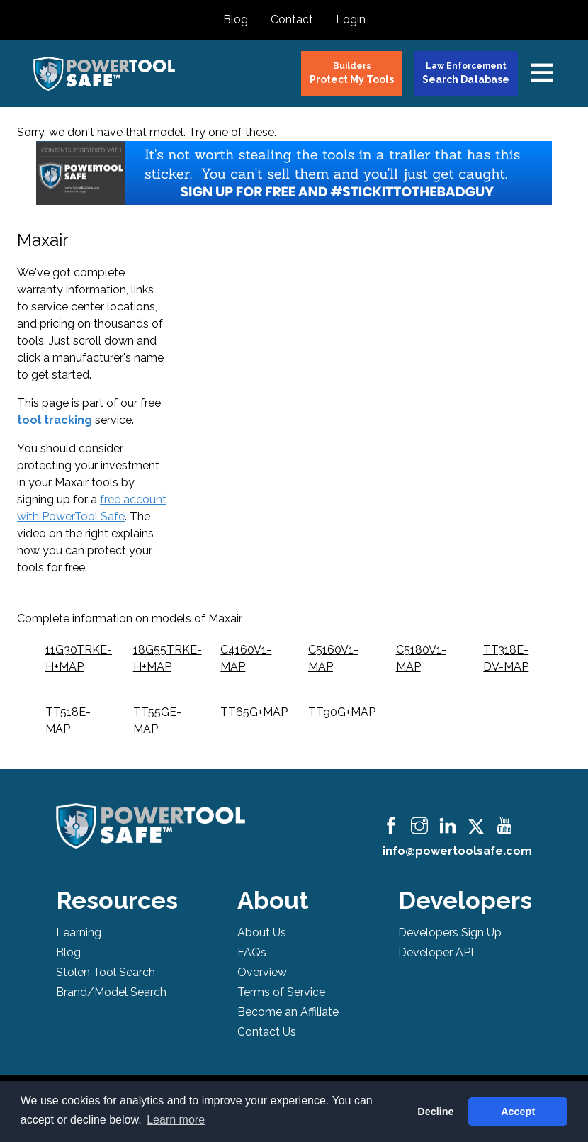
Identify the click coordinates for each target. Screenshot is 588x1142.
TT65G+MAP (254, 712)
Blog (235, 19)
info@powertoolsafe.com (457, 851)
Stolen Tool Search (105, 972)
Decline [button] (435, 1111)
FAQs (251, 952)
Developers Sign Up (450, 932)
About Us (261, 932)
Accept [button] (518, 1111)
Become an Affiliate (288, 1012)
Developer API (435, 952)
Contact (292, 19)
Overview (262, 972)
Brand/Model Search (111, 992)
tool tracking (54, 420)
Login (351, 19)
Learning (78, 932)
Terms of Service (281, 992)
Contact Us (266, 1032)
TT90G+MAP (341, 712)
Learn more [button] (176, 1120)
